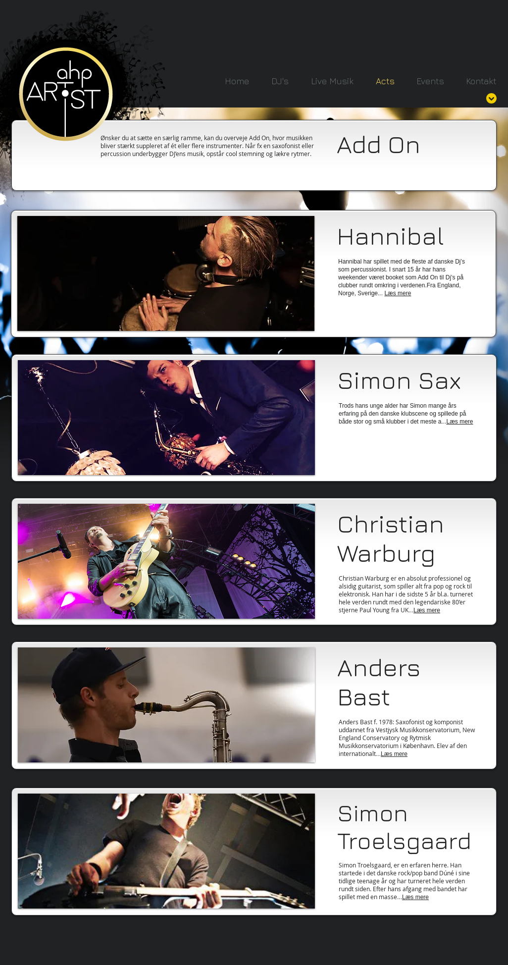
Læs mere (426, 610)
